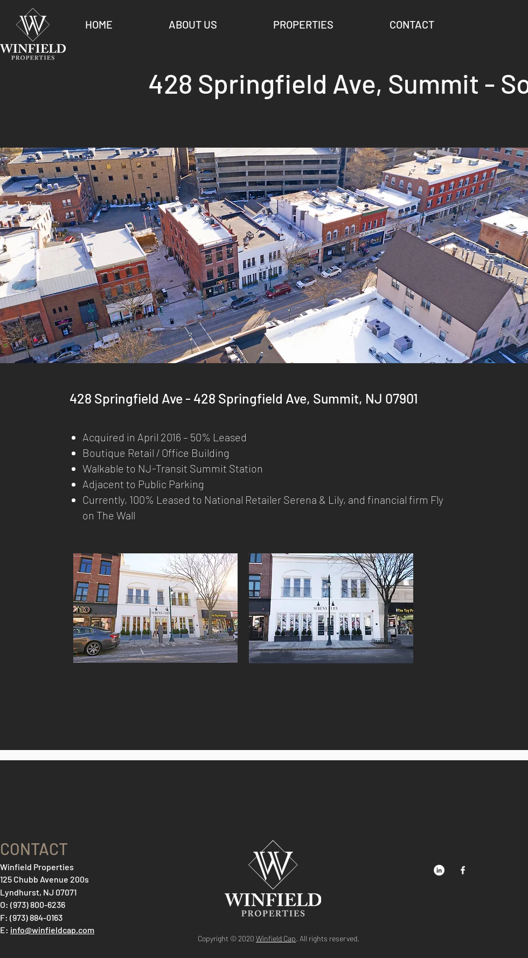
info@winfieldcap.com (52, 930)
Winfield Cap (276, 938)
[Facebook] (462, 870)
